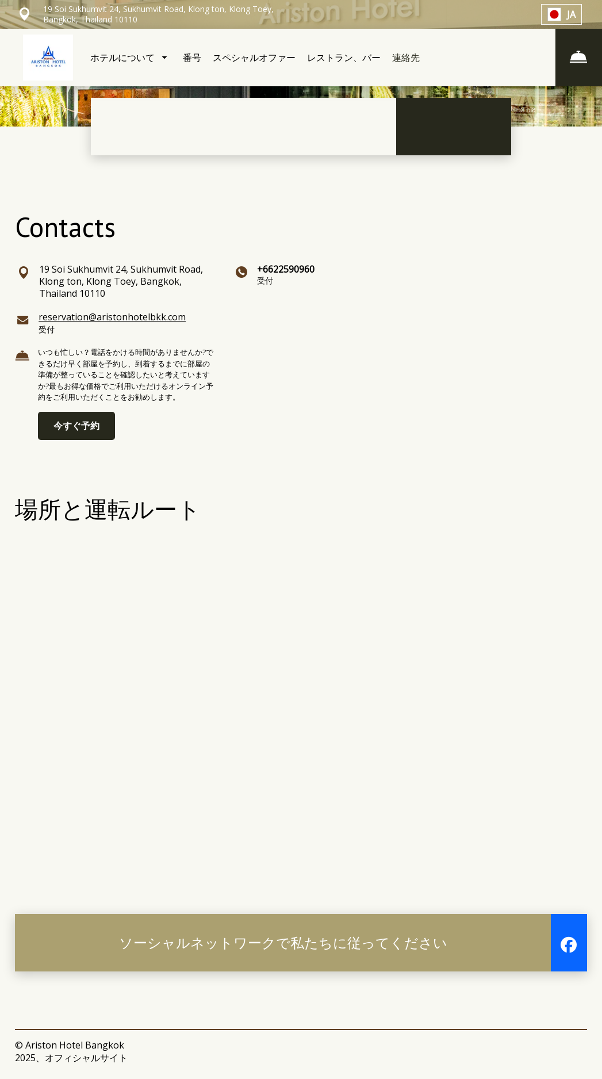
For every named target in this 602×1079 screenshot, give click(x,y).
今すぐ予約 (76, 425)
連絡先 (406, 57)
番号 (192, 57)
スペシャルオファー (254, 57)
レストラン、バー (344, 57)
